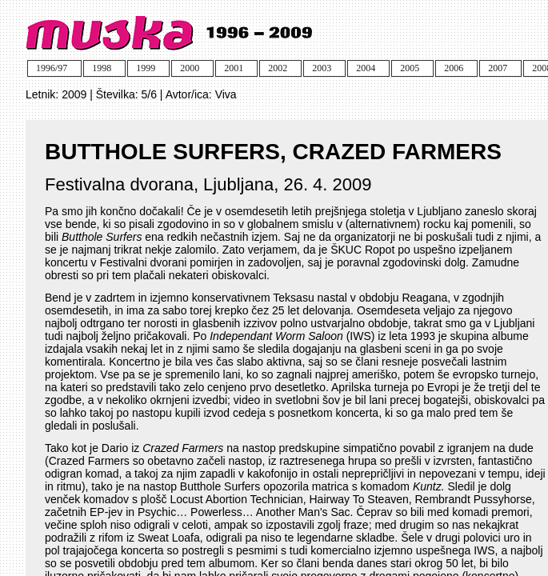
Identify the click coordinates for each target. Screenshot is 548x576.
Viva (226, 94)
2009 (74, 94)
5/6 (149, 94)
